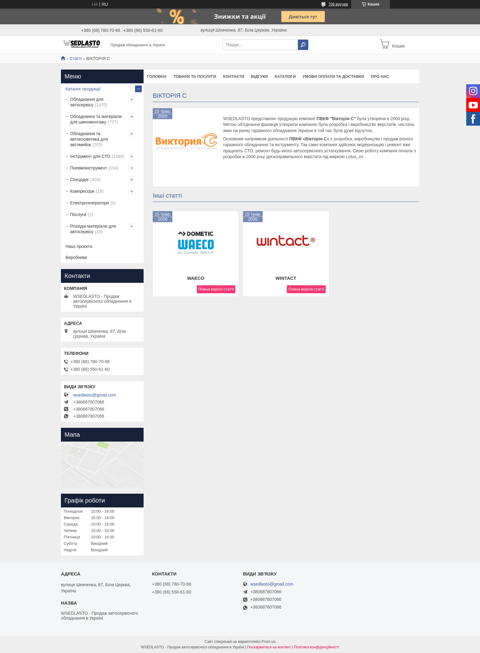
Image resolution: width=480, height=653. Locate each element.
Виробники (76, 257)
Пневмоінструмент (88, 167)
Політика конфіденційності (316, 647)
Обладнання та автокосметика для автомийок (89, 139)
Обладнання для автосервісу (86, 102)
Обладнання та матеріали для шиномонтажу (96, 119)
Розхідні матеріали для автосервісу (93, 229)
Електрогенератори (89, 202)
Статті (75, 58)
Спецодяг (79, 179)
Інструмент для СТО (90, 156)
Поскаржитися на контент (269, 647)
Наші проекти (79, 246)
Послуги (78, 214)
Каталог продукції (83, 88)
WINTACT (286, 278)
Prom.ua (269, 642)
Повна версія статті (216, 289)
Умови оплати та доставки (333, 76)
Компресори (82, 191)
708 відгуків (338, 4)
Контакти (233, 76)
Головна (157, 76)
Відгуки (259, 76)
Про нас (380, 76)
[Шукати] (303, 45)
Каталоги (285, 76)
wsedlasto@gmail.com (94, 395)
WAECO (195, 278)
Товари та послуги (194, 76)
